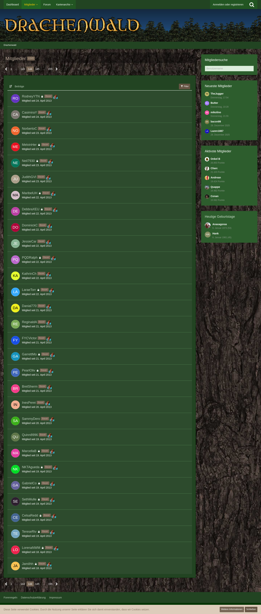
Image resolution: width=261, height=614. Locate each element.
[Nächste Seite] (56, 69)
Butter (214, 102)
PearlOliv (28, 370)
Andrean (216, 177)
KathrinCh (29, 273)
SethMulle (29, 499)
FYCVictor (29, 338)
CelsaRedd (30, 515)
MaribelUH (29, 193)
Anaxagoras (219, 224)
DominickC (30, 225)
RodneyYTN (31, 96)
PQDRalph (30, 257)
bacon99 (216, 121)
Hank (215, 233)
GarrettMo (29, 354)
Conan (215, 196)
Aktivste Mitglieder (218, 151)
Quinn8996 (30, 435)
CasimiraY (29, 112)
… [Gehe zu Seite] (16, 69)
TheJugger (217, 93)
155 (50, 69)
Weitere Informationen (232, 609)
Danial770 (29, 306)
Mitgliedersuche (216, 60)
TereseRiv (29, 531)
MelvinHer (29, 145)
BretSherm (30, 386)
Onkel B (215, 158)
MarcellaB (29, 451)
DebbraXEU (30, 209)
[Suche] (251, 4)
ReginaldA (29, 322)
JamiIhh (27, 564)
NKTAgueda (31, 467)
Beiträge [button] (19, 86)
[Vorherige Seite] (6, 69)
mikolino (216, 112)
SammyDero (31, 419)
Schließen (251, 609)
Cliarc (214, 168)
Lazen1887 (217, 131)
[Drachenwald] (130, 25)
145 (37, 69)
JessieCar (29, 241)
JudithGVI (29, 177)
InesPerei (29, 402)
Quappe (215, 186)
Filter (184, 86)
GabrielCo (29, 483)
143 (23, 69)
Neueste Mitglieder (218, 86)
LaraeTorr (29, 290)
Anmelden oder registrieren (228, 4)
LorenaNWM (31, 548)
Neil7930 (28, 161)
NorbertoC (29, 128)
